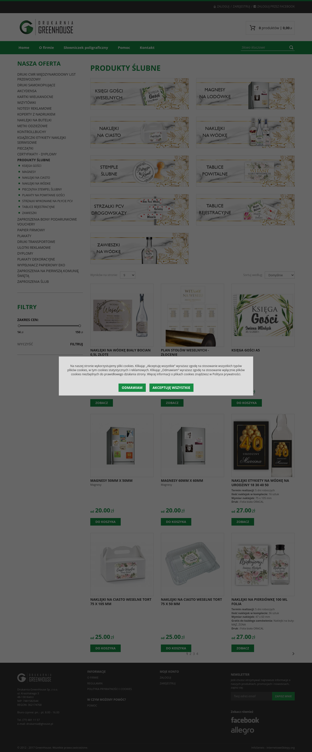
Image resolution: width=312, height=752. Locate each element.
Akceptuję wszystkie (171, 387)
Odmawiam (132, 387)
